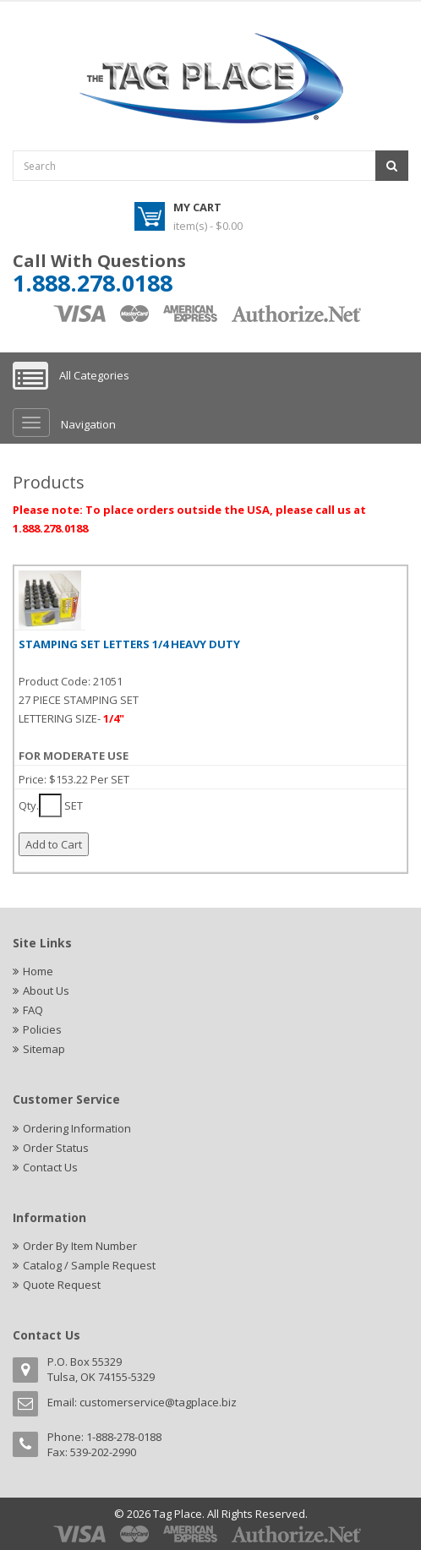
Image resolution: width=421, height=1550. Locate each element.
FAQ (33, 1010)
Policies (42, 1029)
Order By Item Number (80, 1245)
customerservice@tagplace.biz (158, 1402)
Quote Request (62, 1284)
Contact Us (50, 1167)
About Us (46, 990)
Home (38, 971)
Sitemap (44, 1048)
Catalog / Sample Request (89, 1265)
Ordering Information (77, 1128)
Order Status (56, 1147)
